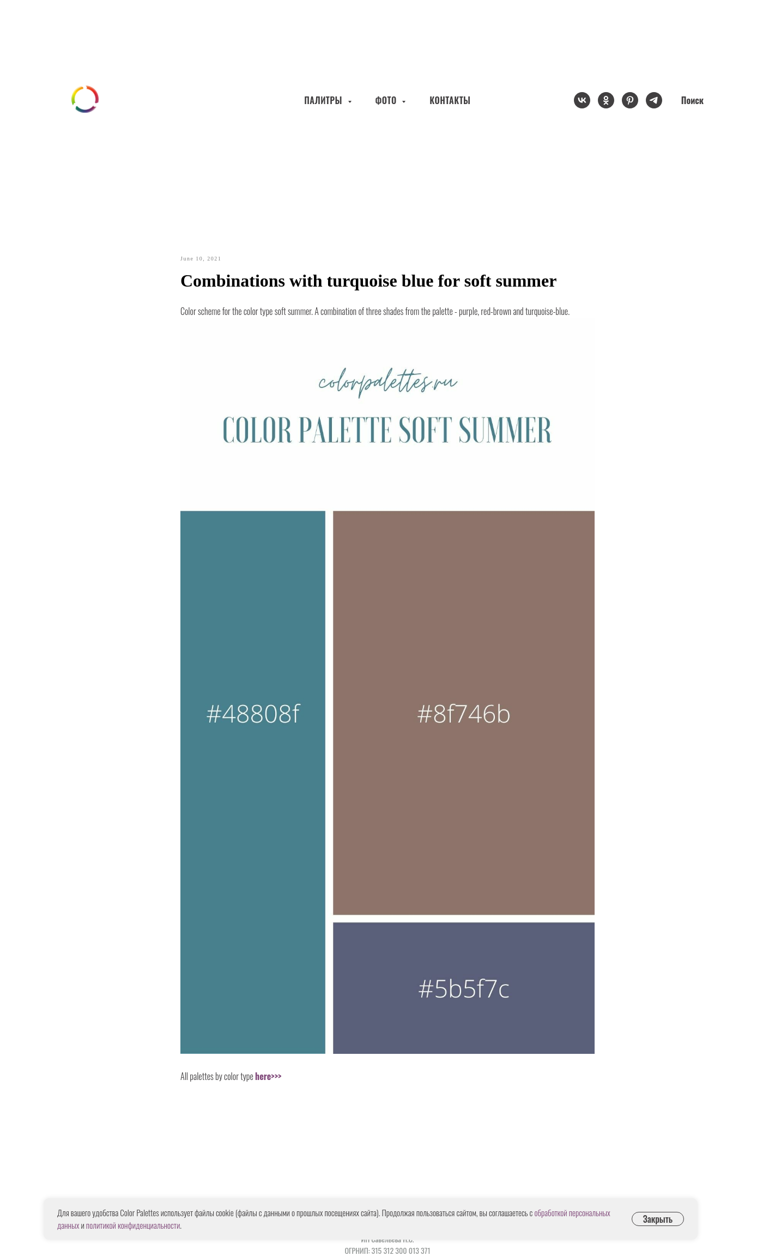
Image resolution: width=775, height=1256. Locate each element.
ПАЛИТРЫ (324, 100)
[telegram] (654, 100)
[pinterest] (630, 100)
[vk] (582, 100)
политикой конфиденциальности (133, 1225)
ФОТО (387, 100)
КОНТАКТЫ (449, 100)
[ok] (606, 100)
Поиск (692, 100)
